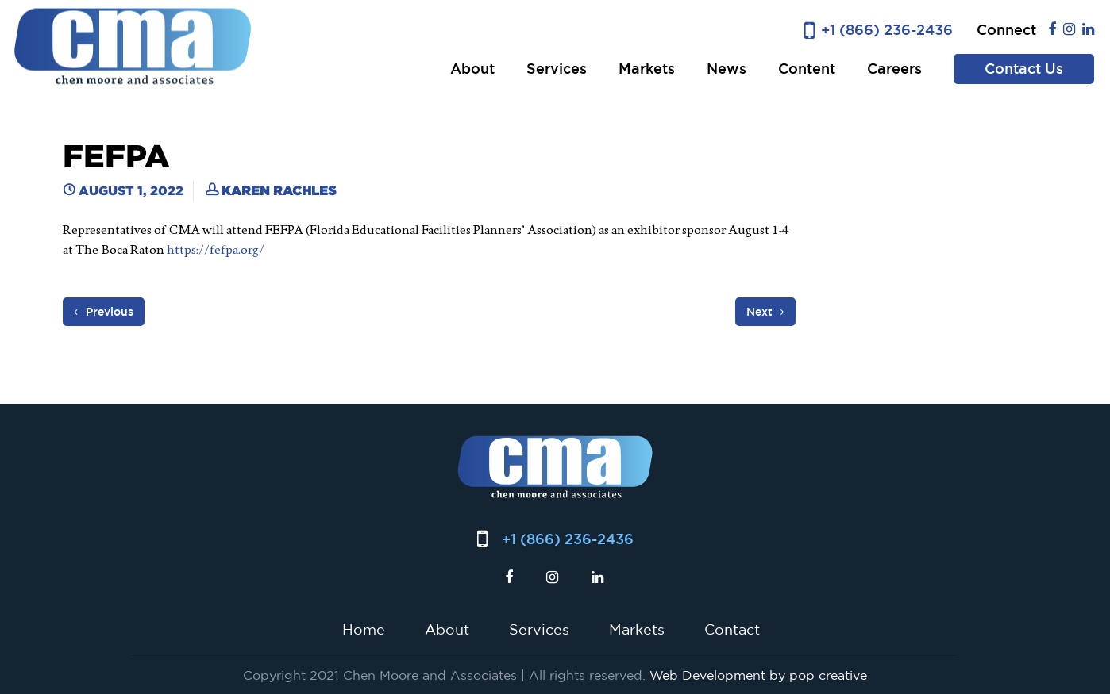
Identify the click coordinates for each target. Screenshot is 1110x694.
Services (556, 68)
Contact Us (1024, 68)
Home (363, 629)
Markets (647, 68)
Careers (894, 68)
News (726, 68)
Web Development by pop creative (758, 675)
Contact (732, 629)
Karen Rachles (279, 190)
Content (806, 68)
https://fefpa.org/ (215, 249)
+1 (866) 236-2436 (887, 29)
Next (765, 311)
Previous (103, 311)
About (472, 68)
